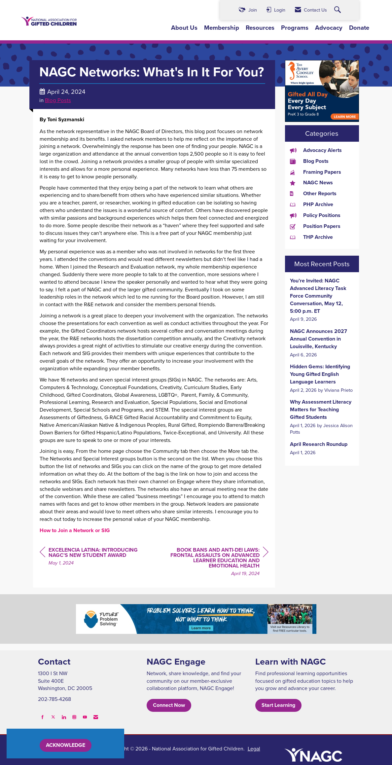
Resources (260, 27)
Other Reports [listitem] (313, 193)
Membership (221, 27)
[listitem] (322, 300)
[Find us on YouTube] (84, 717)
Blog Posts (58, 100)
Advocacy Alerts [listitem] (316, 150)
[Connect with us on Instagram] (74, 717)
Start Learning (278, 705)
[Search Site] (338, 10)
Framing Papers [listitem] (315, 172)
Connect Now (169, 705)
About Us (184, 27)
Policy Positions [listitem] (315, 215)
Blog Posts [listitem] (309, 161)
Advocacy (328, 27)
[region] (218, 562)
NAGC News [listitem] (311, 182)
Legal (254, 748)
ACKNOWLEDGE (65, 745)
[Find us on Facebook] (42, 717)
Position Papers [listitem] (315, 226)
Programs (294, 27)
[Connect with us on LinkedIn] (63, 717)
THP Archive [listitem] (311, 237)
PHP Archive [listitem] (311, 204)
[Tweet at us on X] (53, 717)
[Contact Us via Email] (96, 717)
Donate (359, 27)
